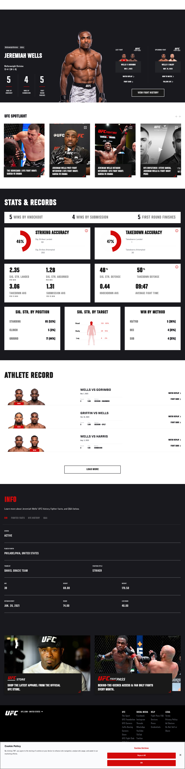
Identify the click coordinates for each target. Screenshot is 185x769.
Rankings (20, 11)
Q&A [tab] (45, 518)
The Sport (126, 716)
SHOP (168, 11)
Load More (92, 469)
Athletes (33, 11)
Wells (85, 390)
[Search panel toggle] (175, 11)
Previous (176, 116)
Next (180, 116)
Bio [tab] (6, 518)
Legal (167, 712)
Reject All (141, 756)
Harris (102, 437)
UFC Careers (127, 723)
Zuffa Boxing (155, 11)
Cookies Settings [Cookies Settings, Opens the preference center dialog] (141, 748)
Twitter (139, 738)
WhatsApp (140, 727)
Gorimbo (103, 390)
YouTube (139, 731)
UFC (123, 712)
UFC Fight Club (128, 738)
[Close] (180, 755)
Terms (167, 716)
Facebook (140, 716)
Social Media (142, 712)
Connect (129, 11)
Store (124, 734)
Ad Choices (170, 723)
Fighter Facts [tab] (18, 518)
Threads (139, 723)
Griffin (86, 414)
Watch (141, 11)
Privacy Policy (171, 719)
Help (153, 712)
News (44, 11)
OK (141, 763)
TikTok (139, 734)
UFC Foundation (128, 719)
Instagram (140, 719)
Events (8, 11)
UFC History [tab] (34, 518)
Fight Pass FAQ (157, 716)
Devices (154, 719)
